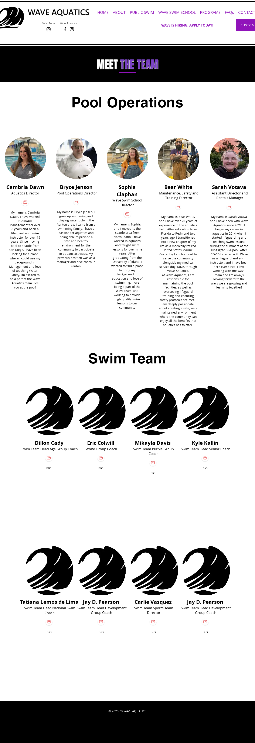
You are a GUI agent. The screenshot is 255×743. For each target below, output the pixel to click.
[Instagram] (72, 29)
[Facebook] (65, 29)
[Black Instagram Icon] (48, 29)
